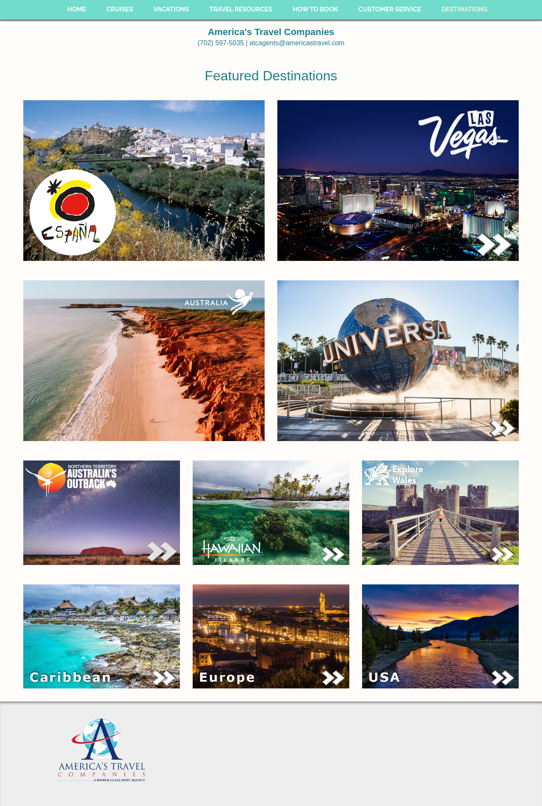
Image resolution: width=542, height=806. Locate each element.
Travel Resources (240, 9)
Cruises (119, 9)
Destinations (465, 9)
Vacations (171, 9)
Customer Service (389, 9)
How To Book (315, 9)
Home (76, 9)
